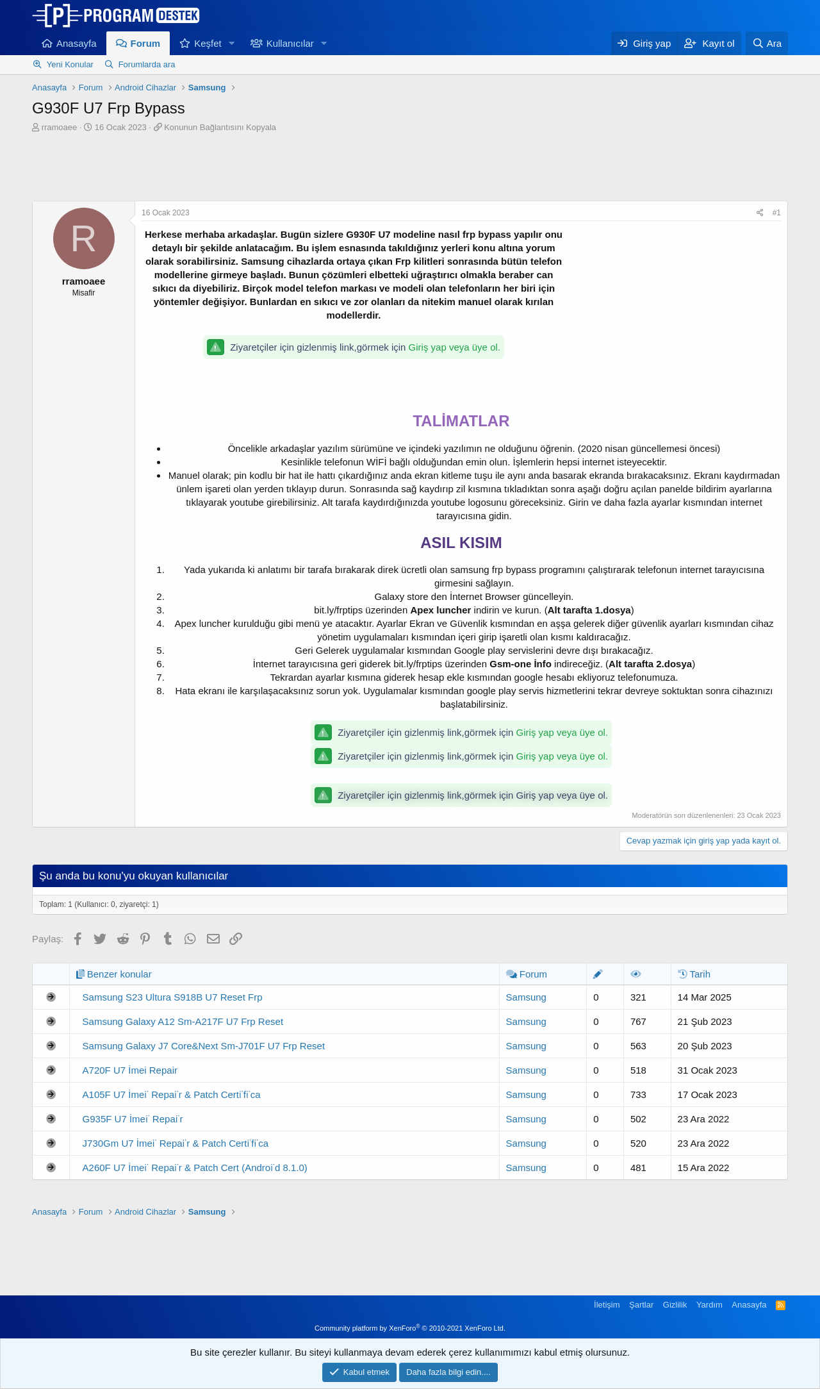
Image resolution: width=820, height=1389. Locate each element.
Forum (146, 43)
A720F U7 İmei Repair (130, 1070)
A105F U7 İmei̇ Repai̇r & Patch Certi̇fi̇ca (172, 1094)
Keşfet (208, 43)
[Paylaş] (760, 213)
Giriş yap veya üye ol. (454, 347)
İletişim (606, 1305)
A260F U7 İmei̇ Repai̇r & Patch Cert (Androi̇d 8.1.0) (195, 1167)
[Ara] (767, 43)
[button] (232, 43)
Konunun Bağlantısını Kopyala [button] (220, 127)
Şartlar (641, 1305)
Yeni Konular (70, 64)
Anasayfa (76, 43)
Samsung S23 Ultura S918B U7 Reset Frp (173, 997)
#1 (777, 212)
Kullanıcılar (290, 43)
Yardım (709, 1305)
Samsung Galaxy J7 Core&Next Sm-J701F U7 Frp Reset (204, 1045)
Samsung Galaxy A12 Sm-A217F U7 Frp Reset (183, 1021)
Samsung (526, 997)
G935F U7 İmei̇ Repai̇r (133, 1118)
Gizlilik (675, 1305)
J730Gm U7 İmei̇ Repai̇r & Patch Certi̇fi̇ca (175, 1143)
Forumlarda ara (147, 64)
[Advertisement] (410, 168)
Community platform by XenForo (410, 1328)
